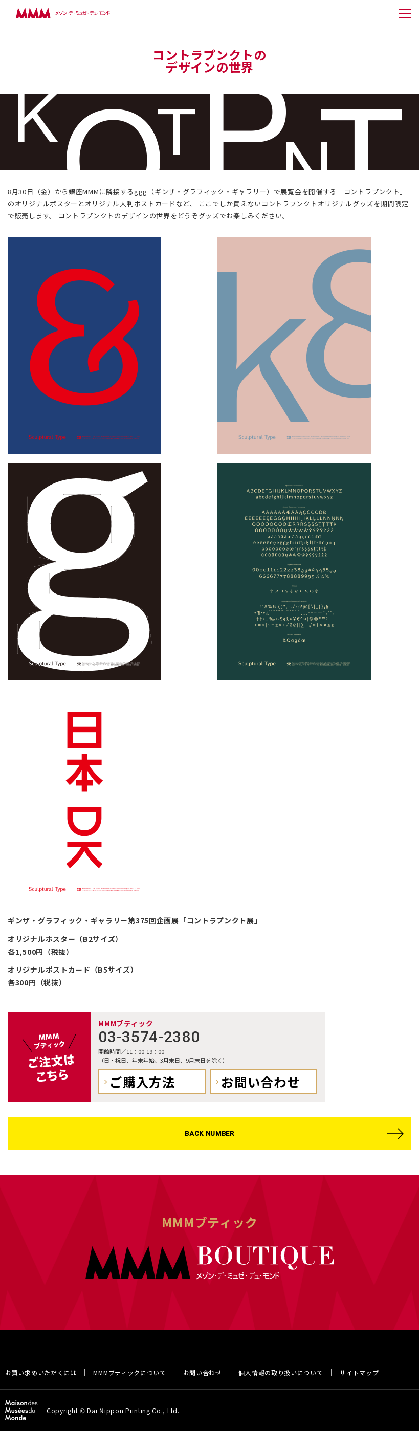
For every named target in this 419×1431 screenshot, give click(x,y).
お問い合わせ (260, 1081)
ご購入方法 (142, 1081)
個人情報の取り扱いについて (280, 1372)
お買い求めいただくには (41, 1372)
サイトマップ (359, 1372)
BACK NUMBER (209, 1133)
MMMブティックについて (129, 1372)
